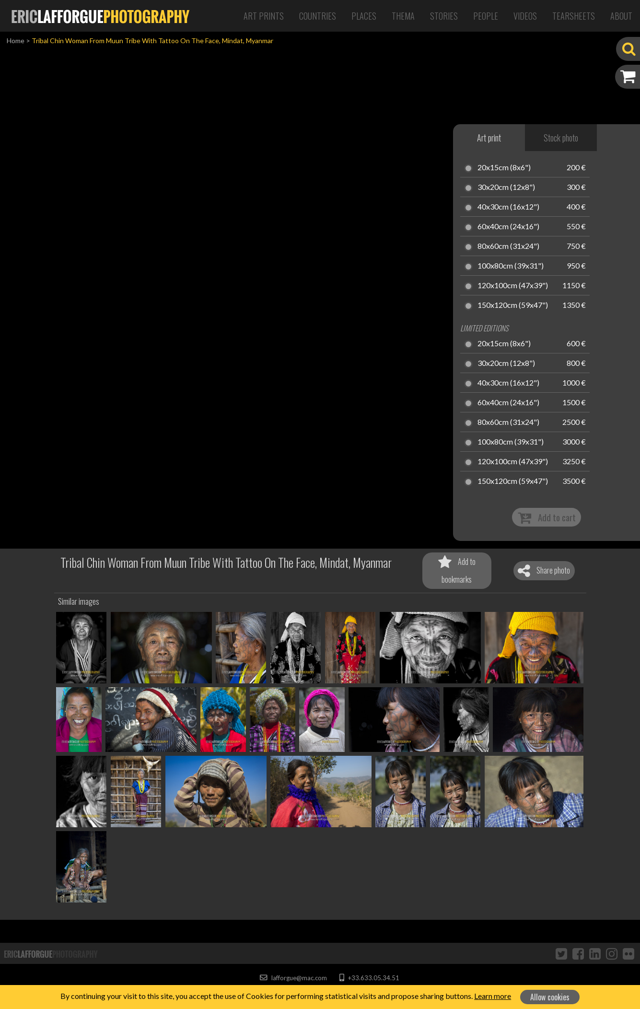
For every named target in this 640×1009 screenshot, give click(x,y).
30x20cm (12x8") (506, 187)
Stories (444, 16)
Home (15, 40)
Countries (317, 16)
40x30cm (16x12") (508, 207)
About (621, 16)
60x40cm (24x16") (508, 227)
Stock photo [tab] (561, 137)
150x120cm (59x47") (512, 305)
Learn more (492, 995)
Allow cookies (550, 997)
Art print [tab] (489, 137)
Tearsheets (573, 16)
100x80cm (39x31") (510, 266)
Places (363, 16)
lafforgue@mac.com (293, 978)
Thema (403, 16)
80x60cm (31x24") (508, 246)
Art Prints (264, 16)
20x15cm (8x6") (504, 168)
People (485, 16)
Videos (525, 16)
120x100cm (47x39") (512, 286)
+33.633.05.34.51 (369, 978)
